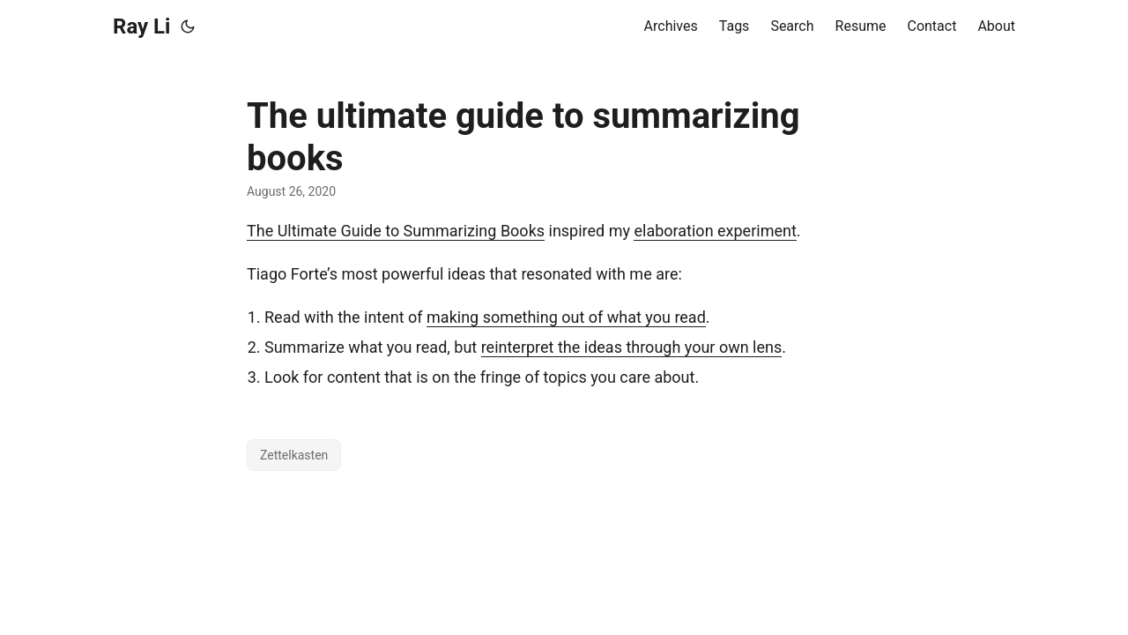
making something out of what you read (566, 317)
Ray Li (141, 26)
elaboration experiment (715, 230)
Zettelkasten (294, 455)
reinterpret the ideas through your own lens (632, 347)
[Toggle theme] (187, 26)
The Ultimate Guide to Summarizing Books (396, 230)
